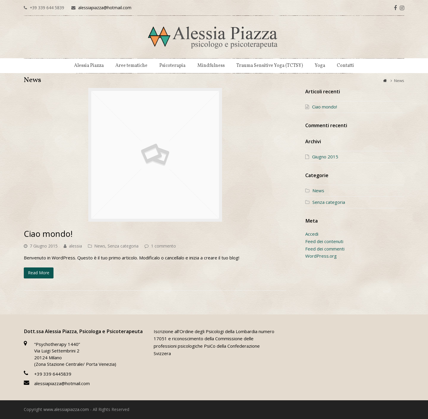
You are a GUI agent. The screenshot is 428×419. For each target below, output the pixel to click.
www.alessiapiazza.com (66, 409)
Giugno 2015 (325, 157)
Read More (38, 272)
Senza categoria (123, 246)
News (99, 246)
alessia (75, 246)
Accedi (311, 234)
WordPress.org (321, 256)
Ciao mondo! (48, 233)
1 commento (163, 246)
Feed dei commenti (324, 249)
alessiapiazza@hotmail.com (104, 7)
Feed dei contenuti (324, 241)
